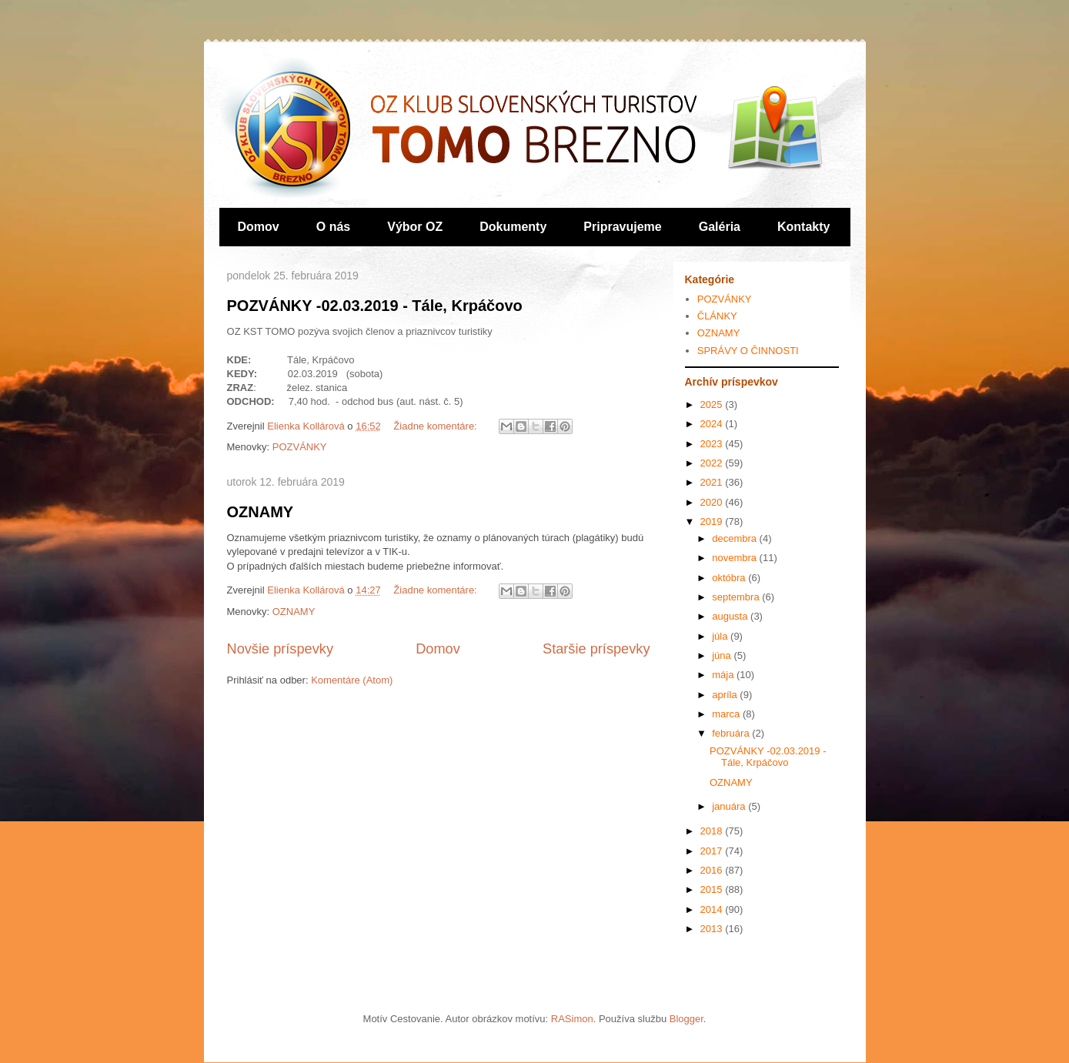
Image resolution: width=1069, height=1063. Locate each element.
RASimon (572, 1019)
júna (722, 655)
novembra (735, 557)
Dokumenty (512, 226)
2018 (713, 831)
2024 (713, 424)
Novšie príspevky (280, 649)
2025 (713, 404)
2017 (713, 851)
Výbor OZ (415, 226)
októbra (730, 577)
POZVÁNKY (299, 447)
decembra (735, 538)
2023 (713, 444)
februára (732, 733)
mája (724, 674)
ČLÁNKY (717, 316)
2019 (713, 521)
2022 (713, 463)
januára (730, 806)
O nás (333, 226)
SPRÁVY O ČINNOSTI (748, 350)
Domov (258, 226)
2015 (713, 889)
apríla (726, 694)
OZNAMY (260, 511)
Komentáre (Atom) (352, 680)
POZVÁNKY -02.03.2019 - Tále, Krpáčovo (375, 305)
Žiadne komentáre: (436, 426)
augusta (731, 616)
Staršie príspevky (596, 649)
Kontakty (803, 226)
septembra (737, 597)
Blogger (686, 1019)
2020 (713, 502)
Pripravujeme (622, 226)
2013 (713, 928)
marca (727, 714)
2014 (713, 909)
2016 (713, 870)
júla (721, 636)
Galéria (719, 226)
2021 (713, 482)
